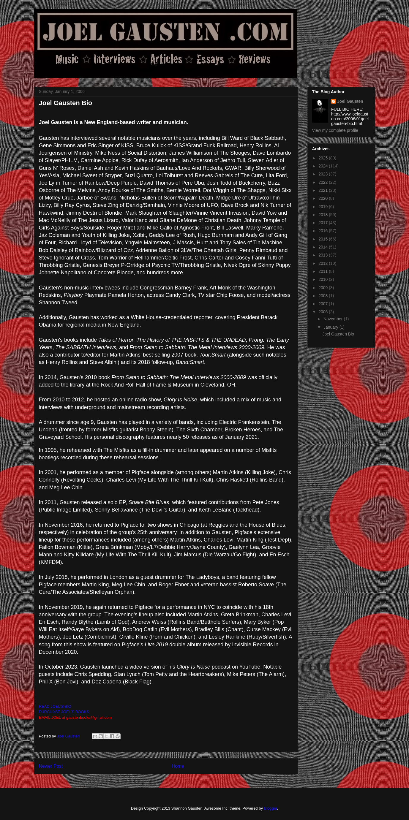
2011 (323, 271)
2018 (323, 214)
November (333, 318)
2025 (323, 158)
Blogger (270, 808)
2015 (323, 239)
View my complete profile (335, 130)
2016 (323, 230)
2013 (323, 255)
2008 (323, 295)
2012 (323, 263)
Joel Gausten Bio (338, 334)
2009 (323, 287)
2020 (323, 198)
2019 (323, 206)
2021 (323, 190)
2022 (323, 182)
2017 (323, 222)
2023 (323, 174)
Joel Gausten (350, 101)
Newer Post (51, 766)
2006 (323, 311)
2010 (323, 279)
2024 (323, 166)
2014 (323, 247)
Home (178, 766)
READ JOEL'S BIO (55, 706)
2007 (323, 303)
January (331, 327)
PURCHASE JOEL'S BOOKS (64, 712)
